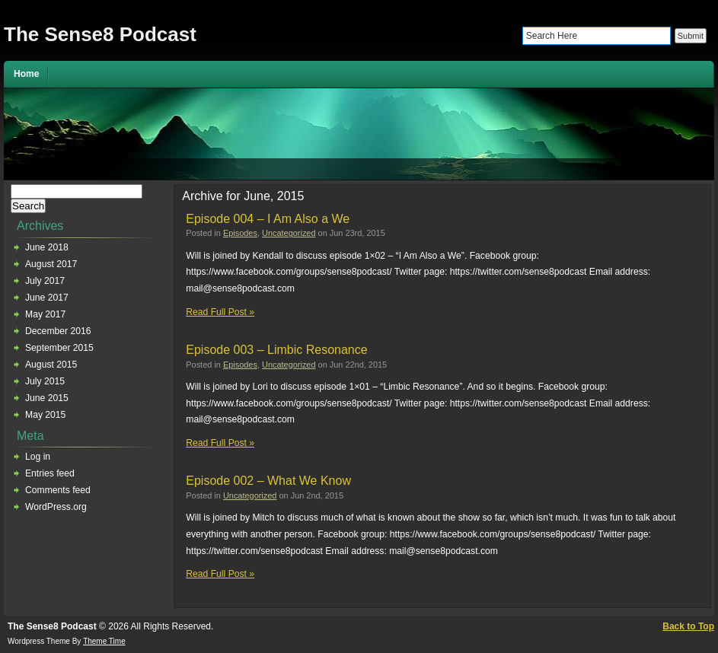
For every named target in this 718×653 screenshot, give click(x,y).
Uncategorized (289, 232)
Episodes (240, 232)
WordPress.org (56, 507)
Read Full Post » (220, 312)
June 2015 (47, 398)
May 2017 (45, 314)
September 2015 (59, 347)
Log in (37, 456)
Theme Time (104, 641)
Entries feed (50, 473)
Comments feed (58, 490)
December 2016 (58, 331)
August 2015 (51, 364)
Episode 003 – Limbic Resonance (276, 349)
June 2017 (47, 297)
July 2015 (45, 381)
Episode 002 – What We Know (268, 480)
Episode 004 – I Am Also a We (267, 218)
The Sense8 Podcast (100, 34)
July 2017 (45, 281)
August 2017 (51, 264)
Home (26, 73)
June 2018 (47, 247)
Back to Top (688, 626)
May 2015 (45, 414)
